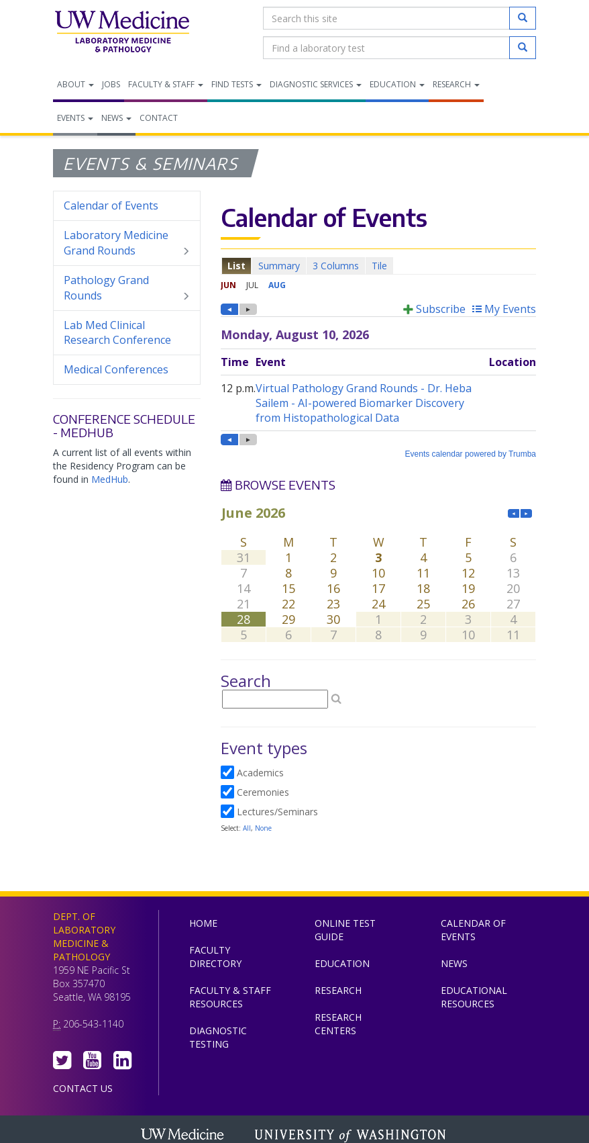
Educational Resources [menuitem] (474, 997)
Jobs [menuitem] (111, 84)
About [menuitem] (75, 84)
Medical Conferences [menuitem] (116, 369)
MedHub (109, 479)
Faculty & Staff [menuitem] (165, 84)
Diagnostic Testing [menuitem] (218, 1037)
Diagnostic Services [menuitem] (316, 84)
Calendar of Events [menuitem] (111, 205)
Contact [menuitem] (159, 118)
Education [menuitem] (397, 84)
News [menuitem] (116, 118)
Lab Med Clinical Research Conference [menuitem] (117, 333)
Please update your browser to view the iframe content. (378, 265)
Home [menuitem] (203, 923)
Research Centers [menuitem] (338, 1024)
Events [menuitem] (75, 118)
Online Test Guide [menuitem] (345, 930)
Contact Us (83, 1088)
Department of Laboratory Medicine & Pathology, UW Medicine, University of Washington (122, 32)
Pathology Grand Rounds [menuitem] (127, 288)
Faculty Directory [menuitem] (215, 957)
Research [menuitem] (456, 84)
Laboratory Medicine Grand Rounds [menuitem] (127, 243)
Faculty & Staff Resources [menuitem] (230, 997)
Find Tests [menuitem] (236, 84)
